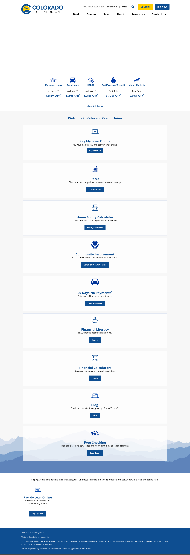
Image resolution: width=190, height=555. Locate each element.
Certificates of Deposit (113, 85)
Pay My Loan (95, 150)
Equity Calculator (95, 227)
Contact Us (159, 14)
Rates (124, 7)
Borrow (91, 14)
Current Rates (95, 189)
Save (106, 14)
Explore (95, 340)
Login (145, 6)
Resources (138, 14)
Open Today (95, 453)
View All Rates (95, 106)
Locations (112, 7)
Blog (95, 415)
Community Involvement (95, 265)
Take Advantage (95, 303)
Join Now (162, 7)
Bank (76, 14)
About (120, 14)
